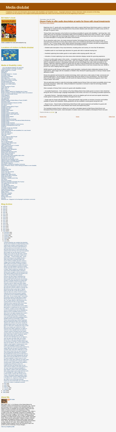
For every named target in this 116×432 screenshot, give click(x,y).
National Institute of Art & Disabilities (10, 161)
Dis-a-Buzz (4, 105)
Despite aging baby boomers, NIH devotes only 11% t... (16, 267)
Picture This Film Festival (7, 171)
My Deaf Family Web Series (8, 156)
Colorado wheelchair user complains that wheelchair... (16, 242)
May (5, 383)
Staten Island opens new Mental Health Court (14, 259)
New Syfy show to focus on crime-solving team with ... (16, 249)
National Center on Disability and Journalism (12, 160)
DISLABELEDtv (5, 99)
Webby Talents (5, 191)
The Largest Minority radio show (9, 183)
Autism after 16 (5, 87)
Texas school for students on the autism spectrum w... (16, 366)
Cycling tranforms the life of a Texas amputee (14, 301)
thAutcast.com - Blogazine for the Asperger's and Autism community (18, 199)
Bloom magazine (5, 90)
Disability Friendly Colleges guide (9, 112)
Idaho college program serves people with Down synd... (16, 370)
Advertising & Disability (7, 76)
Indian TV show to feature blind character (13, 274)
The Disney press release (47, 23)
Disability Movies (5, 117)
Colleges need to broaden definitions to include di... (15, 262)
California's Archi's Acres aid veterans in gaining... (15, 293)
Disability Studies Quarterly (8, 122)
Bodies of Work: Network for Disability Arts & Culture (14, 91)
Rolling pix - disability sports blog (9, 178)
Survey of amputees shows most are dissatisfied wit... (16, 310)
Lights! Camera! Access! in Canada (10, 145)
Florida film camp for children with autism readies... (15, 283)
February (6, 387)
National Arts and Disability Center (9, 159)
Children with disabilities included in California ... (15, 345)
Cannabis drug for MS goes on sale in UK (13, 363)
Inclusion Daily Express (7, 137)
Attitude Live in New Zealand (8, 84)
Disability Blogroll (5, 109)
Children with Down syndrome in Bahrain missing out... (16, 284)
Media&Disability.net (6, 150)
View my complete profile (7, 426)
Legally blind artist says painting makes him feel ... (15, 365)
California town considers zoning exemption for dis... (15, 245)
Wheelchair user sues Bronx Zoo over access (14, 314)
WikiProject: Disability (6, 193)
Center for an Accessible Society (9, 94)
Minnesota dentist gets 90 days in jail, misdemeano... (16, 321)
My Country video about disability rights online (12, 155)
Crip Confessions (5, 97)
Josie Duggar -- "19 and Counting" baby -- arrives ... (15, 256)
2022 (4, 212)
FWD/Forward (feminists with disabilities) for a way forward (16, 130)
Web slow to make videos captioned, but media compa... (16, 359)
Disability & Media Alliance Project (9, 106)
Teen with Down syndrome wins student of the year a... (16, 265)
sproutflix (3, 198)
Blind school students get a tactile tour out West (14, 327)
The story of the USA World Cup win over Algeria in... (16, 337)
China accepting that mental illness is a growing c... (15, 352)
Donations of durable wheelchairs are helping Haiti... (15, 280)
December (6, 232)
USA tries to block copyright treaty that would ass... (15, 329)
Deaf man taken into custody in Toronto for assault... (15, 291)
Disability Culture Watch (7, 110)
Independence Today (6, 139)
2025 (4, 208)
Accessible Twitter (5, 75)
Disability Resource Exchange (8, 119)
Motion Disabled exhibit (7, 154)
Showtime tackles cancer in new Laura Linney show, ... (16, 324)
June (5, 241)
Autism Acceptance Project (8, 86)
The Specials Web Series (7, 185)
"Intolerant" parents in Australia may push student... (15, 331)
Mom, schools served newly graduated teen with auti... (16, 355)
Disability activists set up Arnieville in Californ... (14, 318)
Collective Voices (5, 96)
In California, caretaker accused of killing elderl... (15, 308)
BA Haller (12, 399)
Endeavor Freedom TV (7, 129)
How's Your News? (6, 134)
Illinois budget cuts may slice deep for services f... (15, 252)
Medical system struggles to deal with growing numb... (16, 272)
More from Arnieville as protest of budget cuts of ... (15, 281)
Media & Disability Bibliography (9, 149)
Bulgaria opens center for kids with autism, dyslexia (15, 253)
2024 (4, 209)
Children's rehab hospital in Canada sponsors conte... (16, 344)
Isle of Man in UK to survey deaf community (14, 379)
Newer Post (43, 116)
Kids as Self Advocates (7, 141)
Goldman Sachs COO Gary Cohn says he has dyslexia (16, 250)
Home (77, 116)
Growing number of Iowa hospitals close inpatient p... (16, 362)
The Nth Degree (5, 184)
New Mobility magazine (7, 163)
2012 (4, 228)
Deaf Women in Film (6, 104)
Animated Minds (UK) (6, 81)
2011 (4, 229)
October (6, 235)
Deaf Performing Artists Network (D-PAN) (11, 102)
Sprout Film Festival (6, 180)
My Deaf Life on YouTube (7, 158)
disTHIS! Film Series (6, 196)
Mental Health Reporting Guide (9, 151)
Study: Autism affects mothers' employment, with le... (16, 334)
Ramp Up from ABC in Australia (9, 175)
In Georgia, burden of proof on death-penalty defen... (16, 376)
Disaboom (3, 126)
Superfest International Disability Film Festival (12, 181)
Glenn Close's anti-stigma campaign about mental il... (16, 313)
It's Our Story (4, 140)
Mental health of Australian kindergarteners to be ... (15, 298)
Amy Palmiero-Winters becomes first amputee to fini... (16, 273)
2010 (4, 231)
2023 (4, 211)
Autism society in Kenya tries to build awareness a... (15, 246)
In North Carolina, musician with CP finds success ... (15, 373)
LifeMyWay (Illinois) (6, 144)
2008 (4, 392)
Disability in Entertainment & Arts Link (10, 125)
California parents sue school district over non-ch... (15, 248)
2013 (4, 226)
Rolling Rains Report (6, 176)
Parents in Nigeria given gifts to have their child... (15, 277)
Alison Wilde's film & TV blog (8, 79)
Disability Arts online (6, 107)
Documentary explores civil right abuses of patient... (15, 297)
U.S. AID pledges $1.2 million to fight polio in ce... (15, 372)
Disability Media (5, 115)
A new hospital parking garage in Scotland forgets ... (15, 315)
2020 (4, 215)
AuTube (3, 85)
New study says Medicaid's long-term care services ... (16, 286)
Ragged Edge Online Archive (8, 174)
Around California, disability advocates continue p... (15, 260)
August (6, 238)
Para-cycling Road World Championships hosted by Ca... (17, 346)
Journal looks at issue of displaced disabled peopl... (15, 294)
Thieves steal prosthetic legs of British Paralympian (15, 320)
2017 (4, 220)
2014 (4, 224)
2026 (4, 206)
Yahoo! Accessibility (6, 194)
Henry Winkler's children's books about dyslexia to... (15, 369)
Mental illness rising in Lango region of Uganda (14, 289)
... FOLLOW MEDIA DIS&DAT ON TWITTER (12, 67)
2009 (4, 390)
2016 (4, 221)
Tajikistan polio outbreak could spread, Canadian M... (16, 322)
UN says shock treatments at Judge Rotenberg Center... (16, 243)
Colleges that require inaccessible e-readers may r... (15, 255)
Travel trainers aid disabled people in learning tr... (15, 270)
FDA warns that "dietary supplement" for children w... (16, 328)
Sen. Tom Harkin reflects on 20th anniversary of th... (15, 300)
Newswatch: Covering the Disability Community (13, 164)
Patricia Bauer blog (6, 169)
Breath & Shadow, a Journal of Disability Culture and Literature (17, 92)
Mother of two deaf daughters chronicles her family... (15, 266)
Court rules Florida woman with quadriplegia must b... (16, 317)
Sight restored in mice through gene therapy (14, 304)
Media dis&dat (17, 7)
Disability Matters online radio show (10, 114)
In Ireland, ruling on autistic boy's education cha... (15, 269)
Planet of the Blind (5, 173)
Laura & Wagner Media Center (9, 142)
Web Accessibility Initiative (7, 190)
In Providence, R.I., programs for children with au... (15, 377)
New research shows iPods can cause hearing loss (15, 351)
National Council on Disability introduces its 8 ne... (15, 311)
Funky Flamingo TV (6, 131)
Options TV (4, 168)
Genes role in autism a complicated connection (14, 382)
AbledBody (4, 72)
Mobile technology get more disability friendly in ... (15, 258)
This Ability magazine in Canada (9, 186)
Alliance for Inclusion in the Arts (9, 80)
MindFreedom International (8, 153)
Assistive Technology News (8, 82)
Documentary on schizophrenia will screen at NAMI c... (16, 305)
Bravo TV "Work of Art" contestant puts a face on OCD (16, 325)
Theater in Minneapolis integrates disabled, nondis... (15, 375)
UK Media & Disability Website (8, 188)
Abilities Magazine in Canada (8, 70)
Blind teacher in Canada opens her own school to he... (16, 307)
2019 (4, 217)
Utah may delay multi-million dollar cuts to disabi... (15, 338)
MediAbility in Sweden (6, 147)
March (6, 386)
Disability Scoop (5, 121)
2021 (4, 214)
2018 (4, 218)
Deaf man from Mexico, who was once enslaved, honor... (16, 342)
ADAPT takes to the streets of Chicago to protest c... (15, 263)
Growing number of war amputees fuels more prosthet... (16, 332)
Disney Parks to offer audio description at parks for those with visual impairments (75, 21)
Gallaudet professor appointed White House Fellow (15, 303)
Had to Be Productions (7, 132)
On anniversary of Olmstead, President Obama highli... (16, 341)
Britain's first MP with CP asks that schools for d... (15, 290)
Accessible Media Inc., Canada (9, 74)
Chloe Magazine (5, 95)
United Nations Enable (7, 189)
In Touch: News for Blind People (9, 136)
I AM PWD (3, 135)
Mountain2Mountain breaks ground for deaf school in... (16, 353)
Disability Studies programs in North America (12, 124)
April (5, 385)
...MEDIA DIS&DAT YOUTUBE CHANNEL (11, 69)
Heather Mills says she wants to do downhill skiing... (15, 348)
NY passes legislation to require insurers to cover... (15, 358)
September (7, 236)
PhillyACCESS (5, 170)
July (5, 239)
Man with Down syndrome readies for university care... (16, 287)
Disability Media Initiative (7, 116)
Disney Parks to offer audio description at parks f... (15, 339)
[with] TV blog (4, 195)
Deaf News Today (5, 101)
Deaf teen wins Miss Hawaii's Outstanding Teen (14, 276)
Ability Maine (4, 71)
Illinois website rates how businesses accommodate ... (16, 279)
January (6, 389)
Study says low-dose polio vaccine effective (13, 335)
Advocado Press (5, 77)
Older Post (112, 116)
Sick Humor (4, 179)
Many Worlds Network (6, 146)
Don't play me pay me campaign (9, 127)
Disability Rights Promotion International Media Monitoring (15, 120)
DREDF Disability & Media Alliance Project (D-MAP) (14, 100)
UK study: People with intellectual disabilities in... (15, 368)
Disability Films (5, 111)
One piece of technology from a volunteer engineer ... (16, 361)
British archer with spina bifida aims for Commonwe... (16, 356)
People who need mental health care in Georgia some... (16, 380)
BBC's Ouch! (4, 89)
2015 (4, 223)
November (6, 233)
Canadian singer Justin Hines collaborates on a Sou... (16, 349)
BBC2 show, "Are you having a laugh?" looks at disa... (16, 296)
